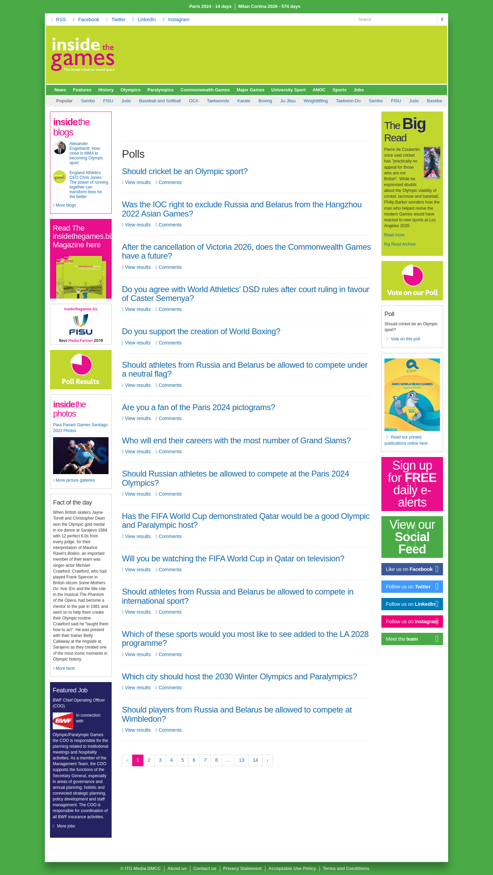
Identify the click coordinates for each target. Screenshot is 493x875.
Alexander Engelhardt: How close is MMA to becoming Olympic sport (86, 153)
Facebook (85, 19)
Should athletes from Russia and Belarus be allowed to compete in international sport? (237, 596)
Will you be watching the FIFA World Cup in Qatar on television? (233, 558)
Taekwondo (161, 100)
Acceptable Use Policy (292, 868)
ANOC (319, 89)
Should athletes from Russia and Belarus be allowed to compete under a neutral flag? (245, 369)
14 (255, 760)
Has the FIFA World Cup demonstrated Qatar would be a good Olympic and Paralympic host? (245, 520)
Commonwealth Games (205, 89)
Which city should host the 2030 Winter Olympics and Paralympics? (239, 676)
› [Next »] (267, 760)
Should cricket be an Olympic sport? (185, 171)
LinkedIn (143, 19)
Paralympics (161, 89)
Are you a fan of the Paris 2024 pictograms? (198, 407)
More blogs (64, 205)
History (106, 89)
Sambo (319, 100)
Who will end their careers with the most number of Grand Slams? (236, 440)
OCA (137, 100)
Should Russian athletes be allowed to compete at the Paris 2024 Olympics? (235, 478)
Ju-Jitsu (231, 100)
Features (82, 89)
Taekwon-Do (291, 100)
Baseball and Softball (103, 100)
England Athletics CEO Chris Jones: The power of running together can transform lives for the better (88, 184)
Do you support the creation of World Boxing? (201, 331)
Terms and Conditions (346, 868)
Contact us (204, 868)
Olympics (131, 89)
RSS (57, 19)
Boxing (209, 100)
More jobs (66, 826)
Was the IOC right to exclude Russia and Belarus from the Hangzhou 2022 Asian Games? (242, 209)
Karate (187, 100)
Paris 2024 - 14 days (210, 6)
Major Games (251, 89)
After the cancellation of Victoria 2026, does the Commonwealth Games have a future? (246, 251)
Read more (394, 235)
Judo (357, 100)
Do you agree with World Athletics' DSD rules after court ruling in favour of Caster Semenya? (245, 294)
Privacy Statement (242, 868)
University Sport (288, 89)
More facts (64, 668)
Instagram (175, 19)
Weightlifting (259, 100)
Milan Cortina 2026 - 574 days (269, 6)
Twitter (115, 19)
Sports (339, 89)
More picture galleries (74, 480)
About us (177, 868)
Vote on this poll (402, 339)
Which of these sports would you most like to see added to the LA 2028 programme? (245, 638)
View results (136, 182)
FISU (339, 100)
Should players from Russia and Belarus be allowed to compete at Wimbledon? (237, 714)
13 (241, 760)
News (60, 89)
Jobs (358, 89)
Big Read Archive (400, 244)
